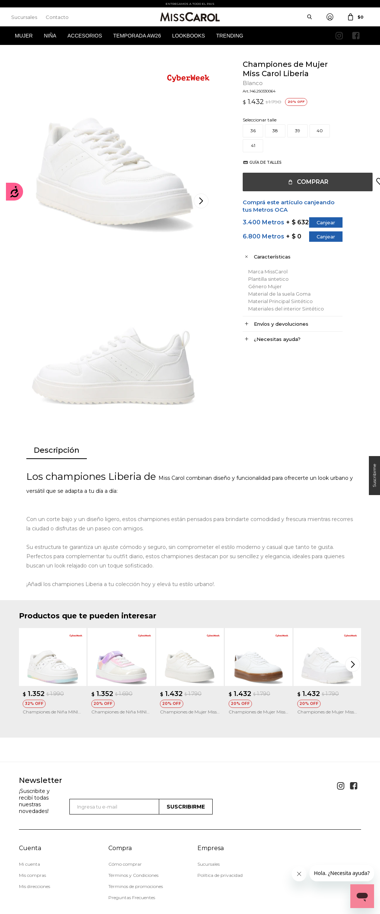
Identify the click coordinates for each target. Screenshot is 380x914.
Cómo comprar (125, 798)
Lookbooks (188, 36)
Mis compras (32, 809)
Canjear (318, 222)
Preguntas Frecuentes (131, 831)
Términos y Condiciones (133, 809)
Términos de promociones (135, 820)
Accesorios (85, 36)
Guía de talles (258, 162)
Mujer (24, 36)
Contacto (57, 17)
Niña (50, 36)
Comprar (305, 181)
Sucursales (24, 17)
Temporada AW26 (137, 36)
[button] (353, 598)
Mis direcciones (34, 820)
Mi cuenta (29, 798)
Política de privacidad (220, 809)
